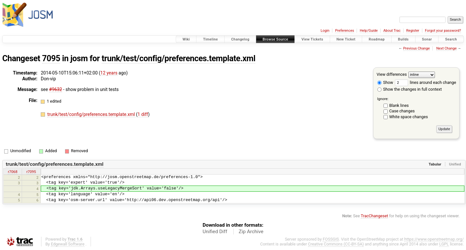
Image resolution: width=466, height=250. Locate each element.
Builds (403, 39)
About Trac (392, 30)
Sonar (427, 39)
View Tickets (312, 39)
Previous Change (416, 48)
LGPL (444, 244)
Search (451, 39)
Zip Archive (251, 231)
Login (325, 30)
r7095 (31, 171)
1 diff (143, 114)
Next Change (446, 48)
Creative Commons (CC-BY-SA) (336, 244)
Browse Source (275, 39)
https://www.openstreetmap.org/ (434, 239)
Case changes (402, 110)
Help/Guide (369, 30)
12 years (108, 72)
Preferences (344, 30)
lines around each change (425, 82)
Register (412, 30)
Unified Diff (215, 231)
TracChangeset (374, 215)
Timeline (210, 39)
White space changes (408, 116)
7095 (51, 58)
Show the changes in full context (409, 89)
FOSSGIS (331, 239)
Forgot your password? (443, 30)
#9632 (55, 89)
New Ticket (346, 39)
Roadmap (377, 39)
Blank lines (399, 105)
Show (385, 82)
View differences (392, 74)
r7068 (12, 171)
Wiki (186, 39)
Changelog (240, 39)
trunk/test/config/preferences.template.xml (178, 58)
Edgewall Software (67, 244)
